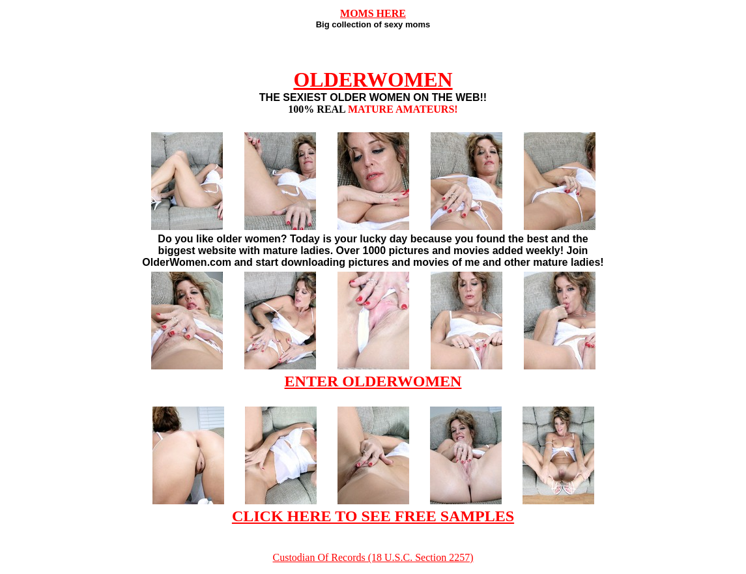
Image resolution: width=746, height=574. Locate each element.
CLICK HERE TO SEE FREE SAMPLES (373, 516)
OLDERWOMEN (372, 79)
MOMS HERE (373, 13)
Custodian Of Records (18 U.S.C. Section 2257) (373, 557)
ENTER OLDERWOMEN (373, 381)
